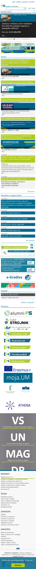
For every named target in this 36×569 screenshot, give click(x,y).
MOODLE (25, 2)
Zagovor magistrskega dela (10, 298)
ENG (33, 8)
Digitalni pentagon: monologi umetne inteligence (17, 82)
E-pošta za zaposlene (7, 519)
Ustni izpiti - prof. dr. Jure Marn (11, 236)
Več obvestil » (30, 240)
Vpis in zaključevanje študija (10, 501)
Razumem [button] (18, 565)
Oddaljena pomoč (6, 523)
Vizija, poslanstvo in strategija (10, 534)
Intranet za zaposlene (8, 517)
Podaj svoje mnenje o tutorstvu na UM (13, 179)
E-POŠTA (32, 2)
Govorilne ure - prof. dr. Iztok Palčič (12, 225)
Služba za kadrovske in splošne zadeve (13, 485)
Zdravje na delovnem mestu (10, 525)
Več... (3, 36)
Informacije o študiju (7, 499)
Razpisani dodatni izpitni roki (10, 230)
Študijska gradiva (6, 507)
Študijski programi (7, 497)
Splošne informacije (7, 532)
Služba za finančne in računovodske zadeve (15, 483)
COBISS (3, 515)
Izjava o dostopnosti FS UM (9, 545)
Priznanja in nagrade (7, 521)
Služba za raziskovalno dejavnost (11, 481)
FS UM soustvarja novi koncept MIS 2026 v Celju (17, 99)
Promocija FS (5, 489)
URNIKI (18, 2)
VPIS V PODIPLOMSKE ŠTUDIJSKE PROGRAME (16, 119)
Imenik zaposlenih (7, 541)
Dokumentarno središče (8, 503)
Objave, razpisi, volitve (8, 543)
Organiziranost (5, 538)
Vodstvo (3, 536)
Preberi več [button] (29, 560)
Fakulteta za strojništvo (10, 5)
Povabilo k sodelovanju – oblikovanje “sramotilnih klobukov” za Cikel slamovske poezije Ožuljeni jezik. (17, 159)
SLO (29, 8)
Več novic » (31, 191)
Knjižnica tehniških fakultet (9, 487)
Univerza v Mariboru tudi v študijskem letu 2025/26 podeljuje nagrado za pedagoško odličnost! (17, 25)
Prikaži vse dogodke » (28, 302)
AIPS (13, 2)
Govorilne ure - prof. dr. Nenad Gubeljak (14, 219)
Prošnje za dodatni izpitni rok (10, 213)
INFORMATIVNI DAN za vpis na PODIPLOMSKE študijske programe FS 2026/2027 (16, 137)
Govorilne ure (5, 505)
